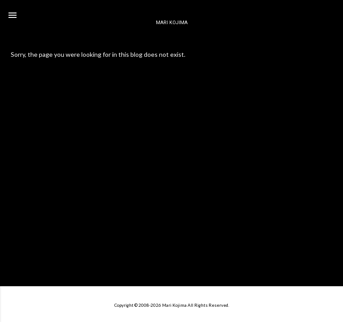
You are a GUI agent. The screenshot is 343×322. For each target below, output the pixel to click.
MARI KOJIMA (172, 22)
